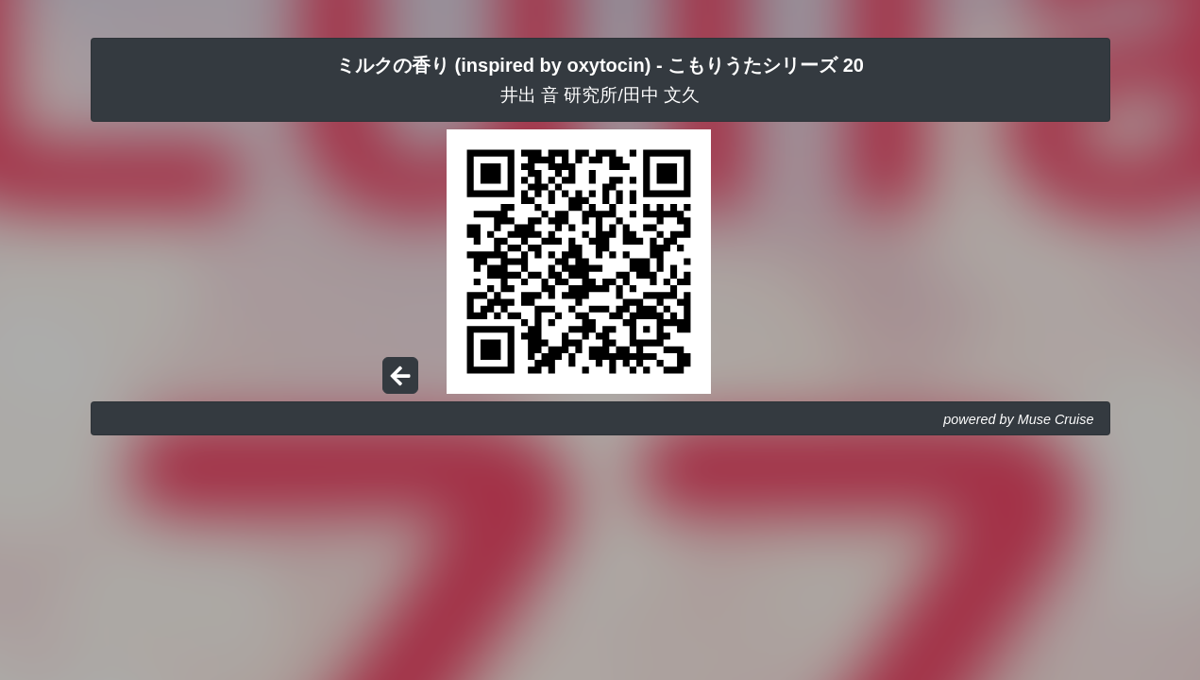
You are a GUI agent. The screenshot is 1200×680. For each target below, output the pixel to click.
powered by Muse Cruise (1018, 419)
